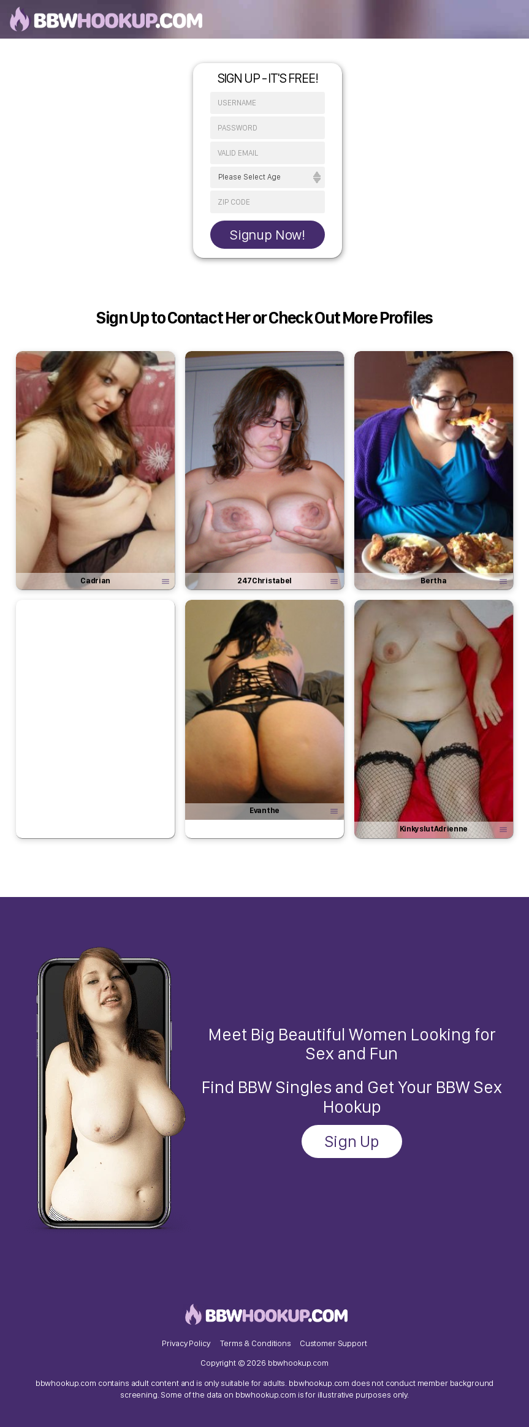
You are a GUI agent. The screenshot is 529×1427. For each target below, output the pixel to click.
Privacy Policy (186, 1343)
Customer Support (333, 1343)
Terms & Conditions (255, 1343)
